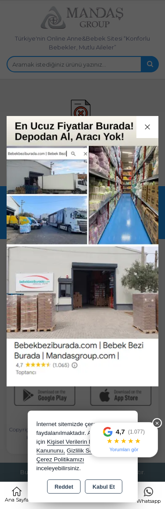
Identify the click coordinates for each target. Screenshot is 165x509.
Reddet (64, 487)
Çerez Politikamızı (60, 459)
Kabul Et (103, 487)
